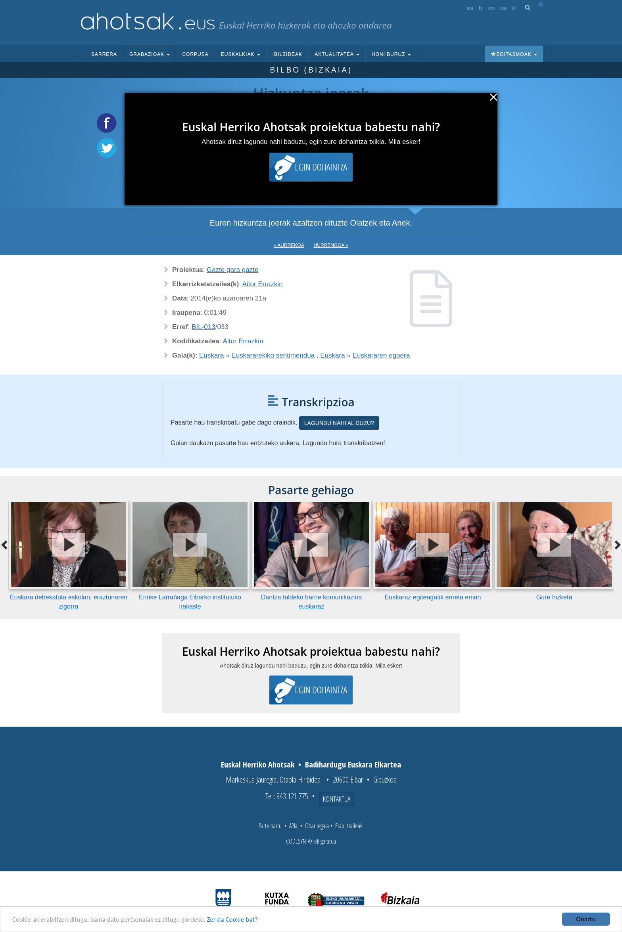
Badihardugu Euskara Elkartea (353, 764)
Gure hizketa (554, 597)
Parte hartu (270, 825)
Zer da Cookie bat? (232, 919)
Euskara (211, 355)
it (514, 8)
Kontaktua (336, 799)
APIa (293, 825)
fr (481, 8)
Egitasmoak (514, 54)
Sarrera (104, 54)
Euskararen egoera (381, 355)
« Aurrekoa (289, 245)
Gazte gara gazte (232, 270)
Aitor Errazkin (262, 284)
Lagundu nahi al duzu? (339, 423)
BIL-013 (203, 327)
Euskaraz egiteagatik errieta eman (433, 597)
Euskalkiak (240, 54)
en (491, 8)
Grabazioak (149, 54)
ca (503, 8)
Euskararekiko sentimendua (273, 355)
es (470, 8)
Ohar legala (317, 825)
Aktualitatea (337, 54)
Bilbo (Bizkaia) (311, 69)
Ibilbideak (287, 54)
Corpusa (195, 54)
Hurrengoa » (331, 245)
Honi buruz (391, 54)
